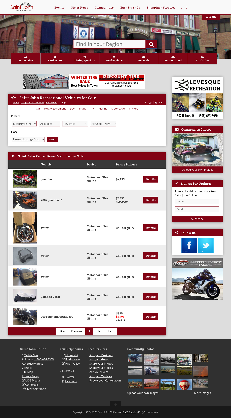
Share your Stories (101, 368)
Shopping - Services (161, 7)
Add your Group (99, 359)
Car (38, 108)
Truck (82, 108)
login (148, 102)
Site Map (27, 372)
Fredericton (72, 359)
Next (100, 331)
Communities (104, 7)
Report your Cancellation (105, 380)
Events (59, 7)
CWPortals (31, 385)
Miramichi (71, 355)
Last (111, 331)
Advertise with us (32, 363)
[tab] (87, 179)
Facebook (71, 381)
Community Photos (196, 129)
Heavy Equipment (55, 108)
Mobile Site (31, 355)
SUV (72, 108)
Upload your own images (143, 393)
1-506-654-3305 (44, 359)
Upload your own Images (197, 169)
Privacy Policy (30, 376)
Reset (52, 139)
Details (151, 179)
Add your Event (98, 372)
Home (16, 102)
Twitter (69, 377)
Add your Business (101, 355)
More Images (202, 393)
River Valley (72, 363)
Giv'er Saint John (35, 389)
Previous (76, 331)
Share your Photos (101, 363)
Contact (27, 368)
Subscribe (197, 219)
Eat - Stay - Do (130, 7)
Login (211, 16)
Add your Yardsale (100, 376)
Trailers (133, 108)
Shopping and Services (32, 102)
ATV (92, 108)
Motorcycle (118, 108)
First (62, 331)
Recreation (51, 102)
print (159, 102)
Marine (103, 108)
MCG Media (32, 380)
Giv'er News (79, 7)
